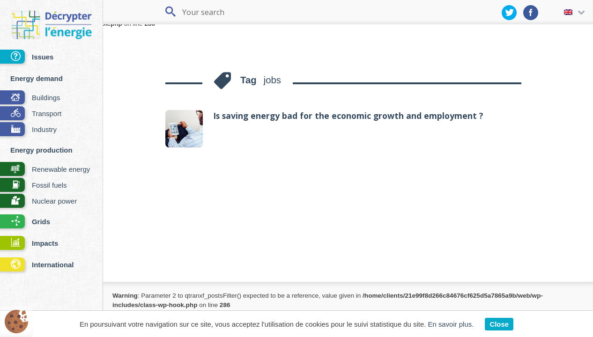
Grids (25, 222)
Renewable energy (45, 169)
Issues (26, 57)
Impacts (29, 243)
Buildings (30, 98)
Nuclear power (38, 201)
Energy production (41, 150)
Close (499, 324)
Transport (30, 114)
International (37, 265)
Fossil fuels (33, 185)
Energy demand (36, 78)
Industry (28, 130)
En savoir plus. (451, 324)
